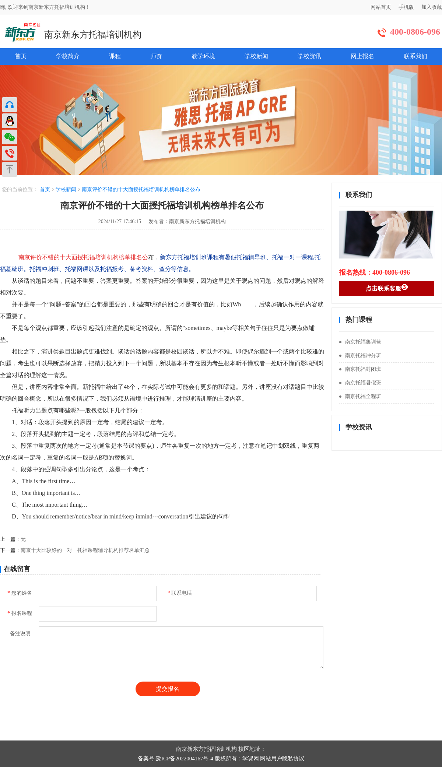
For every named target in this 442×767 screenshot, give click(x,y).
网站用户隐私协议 (282, 758)
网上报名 (362, 56)
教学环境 (203, 56)
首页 (21, 56)
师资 (156, 56)
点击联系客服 (387, 288)
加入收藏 (431, 7)
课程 (115, 56)
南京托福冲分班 (360, 355)
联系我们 (415, 56)
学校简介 (68, 56)
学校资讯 (309, 56)
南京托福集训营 (360, 342)
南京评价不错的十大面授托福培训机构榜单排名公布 (141, 189)
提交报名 (167, 689)
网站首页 (381, 7)
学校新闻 (256, 56)
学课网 (250, 758)
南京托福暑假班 (360, 383)
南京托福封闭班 (360, 369)
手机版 (406, 7)
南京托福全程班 (360, 396)
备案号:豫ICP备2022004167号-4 (175, 758)
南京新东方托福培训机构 (92, 34)
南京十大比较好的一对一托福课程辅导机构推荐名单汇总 (85, 550)
